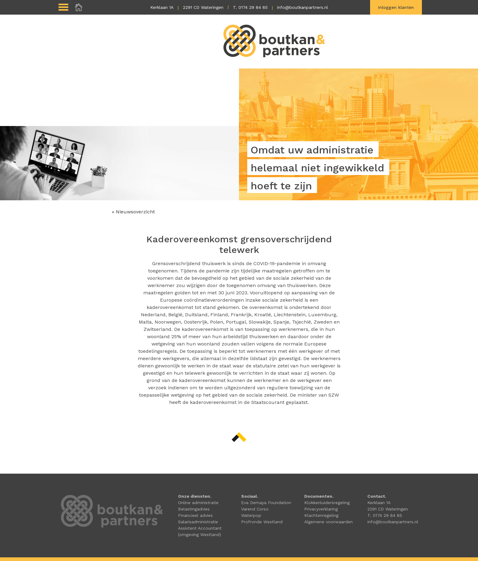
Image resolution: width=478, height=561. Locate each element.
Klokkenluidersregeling (327, 502)
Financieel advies (195, 515)
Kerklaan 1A (161, 7)
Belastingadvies (194, 509)
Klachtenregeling (321, 515)
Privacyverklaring (321, 509)
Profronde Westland (262, 521)
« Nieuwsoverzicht (133, 212)
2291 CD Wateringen (203, 7)
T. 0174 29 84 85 (250, 7)
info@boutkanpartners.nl (302, 7)
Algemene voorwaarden (328, 521)
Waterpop (251, 515)
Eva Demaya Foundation (266, 502)
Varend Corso (255, 509)
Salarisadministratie (198, 521)
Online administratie (198, 502)
